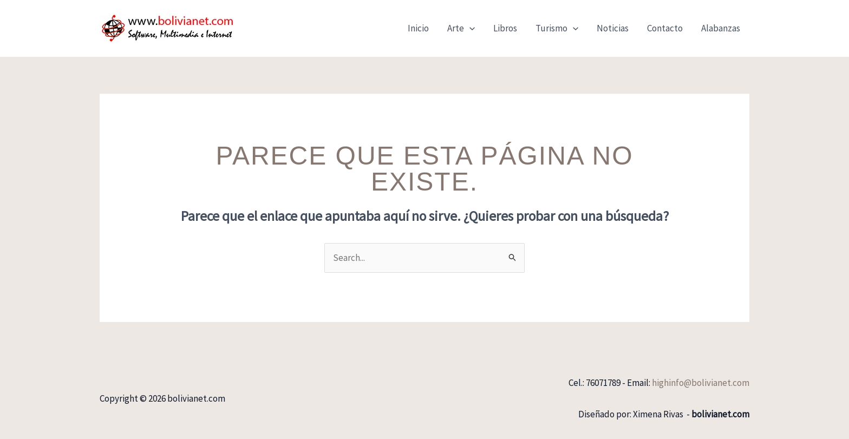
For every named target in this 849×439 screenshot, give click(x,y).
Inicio (418, 28)
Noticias (613, 28)
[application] (469, 28)
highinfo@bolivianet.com (700, 383)
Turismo (556, 28)
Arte (461, 28)
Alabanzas (720, 28)
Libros (505, 28)
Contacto (665, 28)
